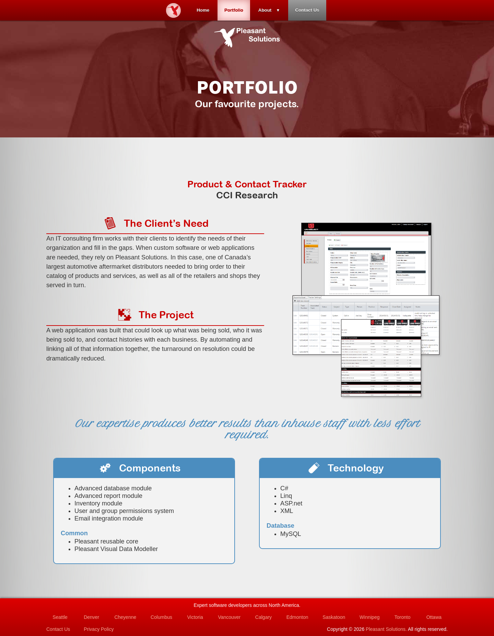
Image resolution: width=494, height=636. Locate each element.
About (265, 10)
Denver (91, 617)
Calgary (263, 617)
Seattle (60, 617)
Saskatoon (333, 617)
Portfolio (233, 10)
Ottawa (434, 617)
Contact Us (307, 10)
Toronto (403, 617)
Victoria (195, 617)
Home (203, 10)
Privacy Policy (99, 629)
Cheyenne (125, 617)
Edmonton (297, 617)
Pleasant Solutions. (386, 629)
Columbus (161, 617)
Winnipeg (369, 617)
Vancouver (229, 617)
